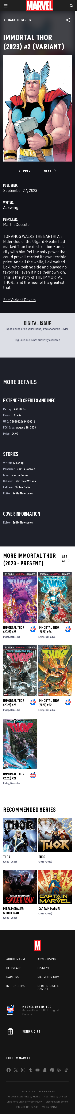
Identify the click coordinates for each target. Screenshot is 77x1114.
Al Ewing (10, 207)
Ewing (6, 636)
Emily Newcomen (23, 493)
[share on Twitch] (59, 1071)
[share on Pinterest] (52, 1071)
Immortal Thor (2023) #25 (13, 629)
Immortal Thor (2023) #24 (48, 629)
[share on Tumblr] (30, 1071)
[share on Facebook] (8, 1071)
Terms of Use (27, 1091)
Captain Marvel (49, 909)
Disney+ (44, 968)
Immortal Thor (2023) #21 (13, 776)
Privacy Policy (47, 1091)
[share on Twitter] (16, 1071)
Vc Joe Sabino (23, 487)
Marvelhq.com (48, 977)
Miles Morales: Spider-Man (13, 911)
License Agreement (57, 1101)
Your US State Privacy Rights (24, 1096)
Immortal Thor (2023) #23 (13, 702)
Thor (6, 857)
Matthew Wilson (26, 481)
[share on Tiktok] (66, 1071)
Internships (15, 986)
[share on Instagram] (23, 1071)
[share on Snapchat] (45, 1071)
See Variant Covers (19, 299)
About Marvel (16, 959)
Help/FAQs (14, 968)
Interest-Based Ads (27, 1106)
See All (66, 558)
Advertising (47, 959)
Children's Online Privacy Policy (24, 1101)
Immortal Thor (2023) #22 (48, 702)
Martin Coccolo (16, 224)
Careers (12, 977)
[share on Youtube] (37, 1071)
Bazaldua (15, 636)
